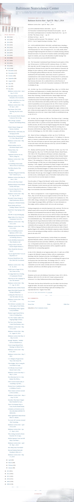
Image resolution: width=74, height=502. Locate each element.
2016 (8, 63)
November (11, 73)
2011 (8, 476)
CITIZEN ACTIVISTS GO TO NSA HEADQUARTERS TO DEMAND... (16, 411)
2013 (8, 471)
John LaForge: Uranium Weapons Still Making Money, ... (16, 122)
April (10, 460)
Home (48, 304)
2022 (8, 47)
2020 (8, 52)
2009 (8, 481)
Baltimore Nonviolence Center (37, 8)
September (11, 78)
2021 (8, 50)
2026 (8, 37)
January (10, 468)
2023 (8, 45)
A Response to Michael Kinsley (16, 203)
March (10, 462)
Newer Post (31, 304)
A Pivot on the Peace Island (15, 182)
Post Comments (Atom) (41, 308)
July (9, 83)
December (11, 70)
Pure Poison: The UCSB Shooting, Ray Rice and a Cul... (15, 111)
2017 (8, 60)
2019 (8, 55)
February (10, 465)
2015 (8, 65)
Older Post (66, 304)
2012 (8, 473)
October (10, 76)
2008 (8, 484)
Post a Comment (31, 301)
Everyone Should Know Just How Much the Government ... (16, 260)
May (9, 89)
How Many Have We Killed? (15, 447)
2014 (8, 68)
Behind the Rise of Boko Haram (16, 287)
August (10, 81)
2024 (8, 42)
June (9, 86)
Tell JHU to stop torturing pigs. (16, 214)
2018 (8, 58)
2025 (8, 39)
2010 (8, 479)
